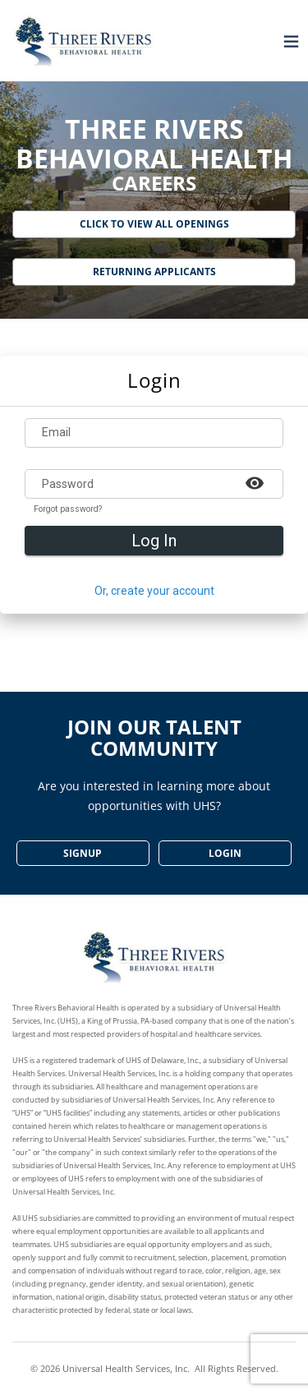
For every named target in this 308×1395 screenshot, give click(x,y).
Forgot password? (68, 509)
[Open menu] (287, 40)
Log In (154, 540)
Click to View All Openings (154, 224)
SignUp (82, 853)
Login (225, 853)
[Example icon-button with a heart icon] (254, 482)
